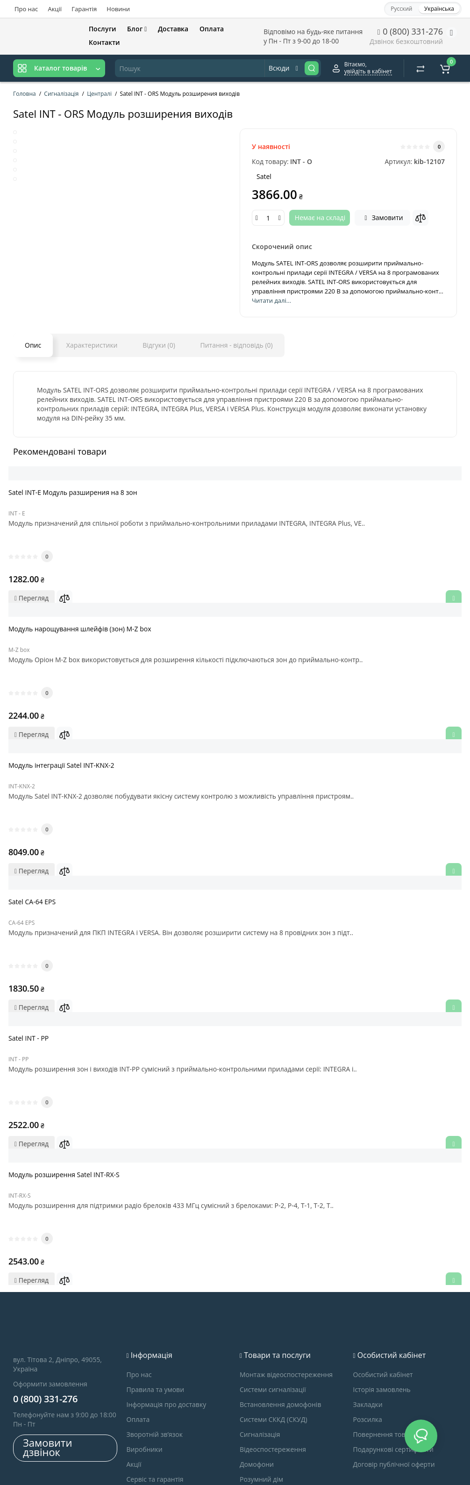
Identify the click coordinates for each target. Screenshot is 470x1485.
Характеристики (92, 345)
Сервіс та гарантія (155, 1409)
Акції (55, 9)
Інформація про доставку (167, 1334)
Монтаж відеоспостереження (286, 1304)
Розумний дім (261, 1409)
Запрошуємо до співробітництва (178, 1424)
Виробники (145, 1379)
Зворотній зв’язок (155, 1364)
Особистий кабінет (383, 1304)
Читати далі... (271, 300)
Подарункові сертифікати (393, 1379)
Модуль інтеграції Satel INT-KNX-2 (71, 743)
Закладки (368, 1334)
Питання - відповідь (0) (236, 345)
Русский (401, 9)
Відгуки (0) (158, 345)
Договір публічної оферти (394, 1394)
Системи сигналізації (273, 1319)
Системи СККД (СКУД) (273, 1349)
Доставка (173, 28)
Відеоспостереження (273, 1379)
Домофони (257, 1394)
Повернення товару (384, 1364)
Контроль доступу (268, 1424)
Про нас (26, 9)
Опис (33, 345)
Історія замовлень (382, 1319)
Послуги (102, 28)
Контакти (104, 42)
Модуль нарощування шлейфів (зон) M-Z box (89, 618)
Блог (137, 28)
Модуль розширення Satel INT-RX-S (73, 1117)
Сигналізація (260, 1364)
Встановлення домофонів (280, 1334)
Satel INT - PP (38, 992)
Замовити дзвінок (47, 1377)
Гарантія (84, 9)
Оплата (211, 28)
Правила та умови (156, 1319)
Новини (118, 9)
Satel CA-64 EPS (41, 868)
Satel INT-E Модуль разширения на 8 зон (82, 493)
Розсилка (367, 1349)
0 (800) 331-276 (410, 31)
